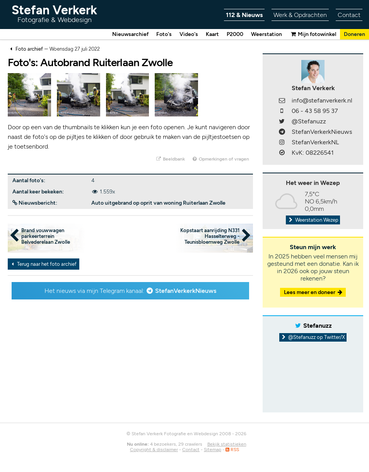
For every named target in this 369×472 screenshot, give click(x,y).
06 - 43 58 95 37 (315, 111)
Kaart (212, 34)
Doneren (354, 34)
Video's (188, 34)
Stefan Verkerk (54, 13)
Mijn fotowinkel (313, 34)
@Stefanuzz (309, 121)
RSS (232, 449)
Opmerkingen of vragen (220, 159)
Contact (349, 15)
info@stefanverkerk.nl (322, 100)
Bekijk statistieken (226, 444)
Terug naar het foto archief (43, 264)
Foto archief (29, 49)
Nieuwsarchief (130, 34)
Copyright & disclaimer (154, 449)
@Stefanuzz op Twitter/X (313, 337)
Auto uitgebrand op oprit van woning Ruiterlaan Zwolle (158, 203)
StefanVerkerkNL (315, 142)
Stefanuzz (317, 325)
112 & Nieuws (244, 15)
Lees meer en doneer (313, 292)
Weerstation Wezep (312, 220)
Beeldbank (169, 159)
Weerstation (266, 34)
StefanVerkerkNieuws (185, 290)
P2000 (235, 34)
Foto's (164, 34)
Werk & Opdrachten (300, 15)
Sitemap (212, 449)
